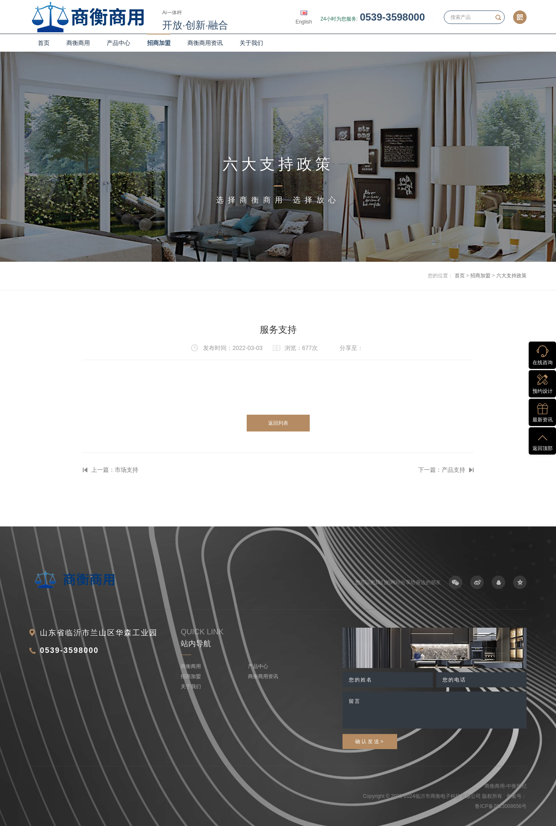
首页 (44, 42)
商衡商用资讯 (205, 42)
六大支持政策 (511, 276)
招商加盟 (159, 42)
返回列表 (278, 423)
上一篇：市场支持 (114, 469)
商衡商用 (78, 42)
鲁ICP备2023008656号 (501, 806)
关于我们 (251, 42)
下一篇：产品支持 (441, 469)
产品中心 (118, 42)
